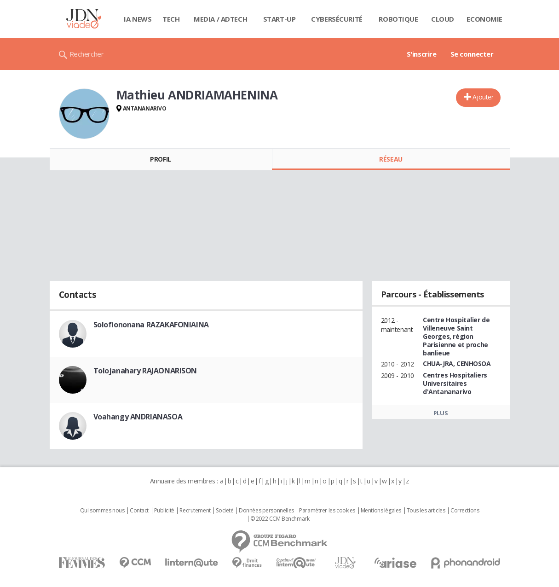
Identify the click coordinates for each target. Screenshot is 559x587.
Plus (440, 413)
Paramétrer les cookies (327, 510)
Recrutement (194, 510)
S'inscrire (422, 53)
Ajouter (483, 97)
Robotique (398, 18)
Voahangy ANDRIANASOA (138, 417)
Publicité (164, 510)
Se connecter (472, 53)
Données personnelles (266, 510)
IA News (137, 18)
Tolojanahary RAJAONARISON (145, 371)
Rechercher (86, 53)
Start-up (279, 18)
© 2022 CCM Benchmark (280, 519)
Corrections (464, 510)
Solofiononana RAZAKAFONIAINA (151, 325)
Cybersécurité (337, 18)
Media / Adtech (220, 18)
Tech (170, 18)
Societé (224, 510)
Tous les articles (426, 510)
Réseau (390, 159)
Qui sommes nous (102, 510)
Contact (139, 510)
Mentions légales (381, 510)
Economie (484, 18)
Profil (160, 159)
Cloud (442, 18)
